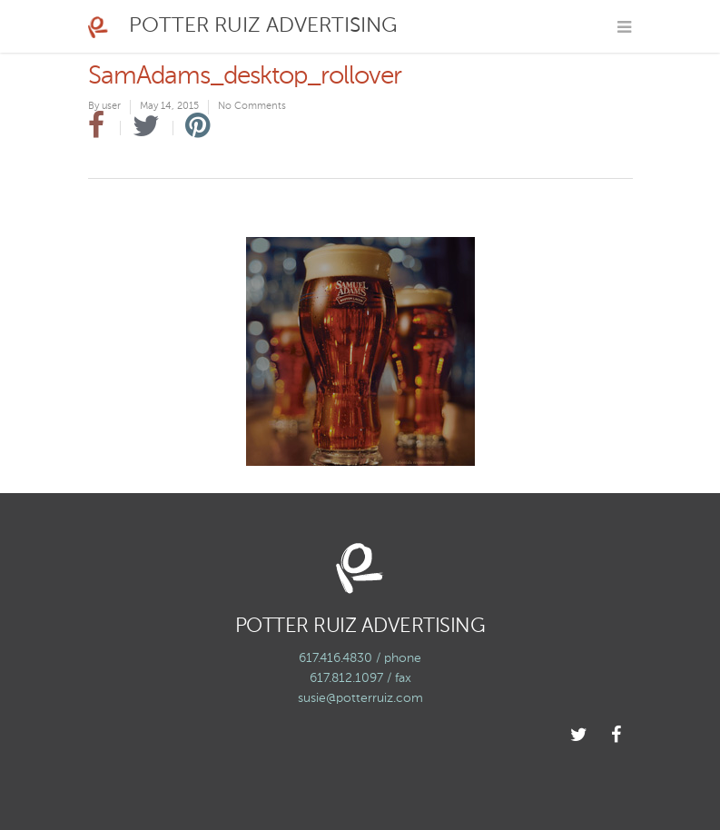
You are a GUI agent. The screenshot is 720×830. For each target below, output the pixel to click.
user (111, 107)
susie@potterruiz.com (360, 698)
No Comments (252, 107)
